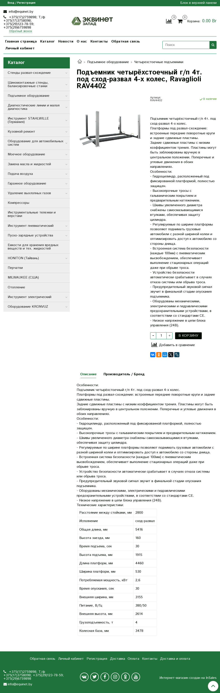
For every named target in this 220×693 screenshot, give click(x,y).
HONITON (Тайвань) (23, 258)
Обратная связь (125, 41)
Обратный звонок (20, 31)
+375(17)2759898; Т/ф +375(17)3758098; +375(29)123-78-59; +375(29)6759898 (24, 22)
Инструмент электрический (29, 297)
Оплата (133, 658)
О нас (82, 41)
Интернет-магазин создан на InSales (188, 678)
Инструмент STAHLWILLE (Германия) (28, 120)
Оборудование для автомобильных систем (35, 143)
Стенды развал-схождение (29, 72)
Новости (65, 41)
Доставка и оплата (175, 658)
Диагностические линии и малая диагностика (34, 107)
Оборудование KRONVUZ (28, 306)
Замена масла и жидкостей (29, 164)
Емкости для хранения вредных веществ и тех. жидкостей (33, 247)
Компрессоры (18, 202)
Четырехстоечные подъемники (158, 62)
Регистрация (97, 658)
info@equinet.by (20, 11)
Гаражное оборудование (27, 183)
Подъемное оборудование (108, 62)
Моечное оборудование (26, 154)
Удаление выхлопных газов (29, 193)
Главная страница (21, 41)
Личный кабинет (20, 48)
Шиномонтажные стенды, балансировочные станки (28, 84)
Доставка (117, 658)
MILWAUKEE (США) (23, 277)
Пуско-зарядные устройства (30, 235)
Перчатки (15, 267)
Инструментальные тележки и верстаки (32, 214)
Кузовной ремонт (21, 131)
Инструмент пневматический (30, 225)
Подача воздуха (20, 173)
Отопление (16, 287)
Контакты (99, 41)
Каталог (47, 41)
